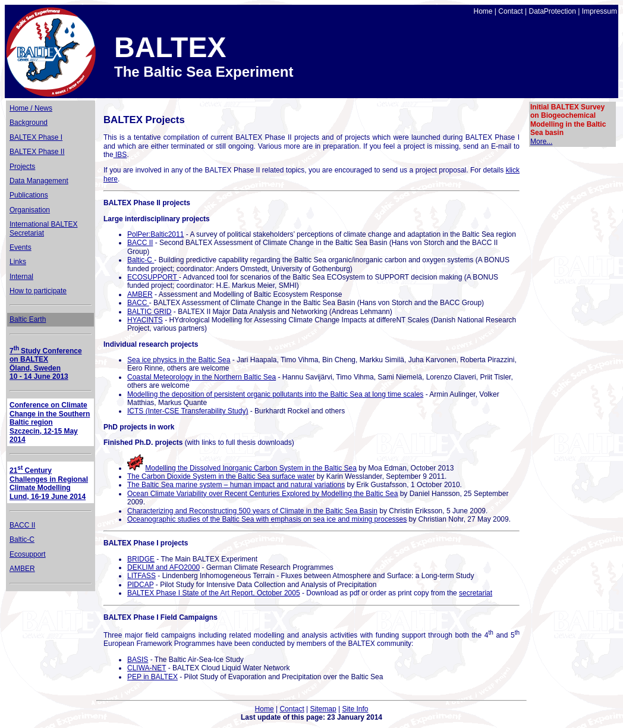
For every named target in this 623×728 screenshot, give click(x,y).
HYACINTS (145, 320)
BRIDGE (141, 559)
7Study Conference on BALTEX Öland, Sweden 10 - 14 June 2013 (46, 364)
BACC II (22, 525)
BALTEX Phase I (36, 137)
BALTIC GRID (149, 311)
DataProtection (551, 11)
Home (483, 11)
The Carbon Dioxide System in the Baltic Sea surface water (220, 476)
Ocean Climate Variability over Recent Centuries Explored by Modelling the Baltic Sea (262, 493)
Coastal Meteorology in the (201, 377)
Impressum (599, 11)
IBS (120, 154)
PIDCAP (140, 584)
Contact (510, 11)
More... (541, 141)
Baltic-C (22, 539)
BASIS (137, 659)
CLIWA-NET (146, 668)
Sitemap (323, 709)
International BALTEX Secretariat (44, 228)
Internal (21, 276)
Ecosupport (28, 554)
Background (29, 122)
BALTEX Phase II (37, 152)
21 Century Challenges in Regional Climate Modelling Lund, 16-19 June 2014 (49, 483)
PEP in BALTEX (152, 677)
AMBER (22, 568)
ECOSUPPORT (153, 277)
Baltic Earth (28, 319)
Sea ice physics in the (178, 360)
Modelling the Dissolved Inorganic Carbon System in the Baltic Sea (251, 468)
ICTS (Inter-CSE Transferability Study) (187, 411)
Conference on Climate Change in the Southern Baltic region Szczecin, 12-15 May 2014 (50, 422)
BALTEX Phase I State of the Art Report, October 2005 (213, 593)
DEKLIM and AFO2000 (163, 567)
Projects (22, 166)
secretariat (475, 593)
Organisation (30, 210)
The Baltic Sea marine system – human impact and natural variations (236, 485)
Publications (29, 195)
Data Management (39, 181)
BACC (138, 303)
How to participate (38, 291)
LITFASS (141, 576)
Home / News (31, 108)
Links (18, 262)
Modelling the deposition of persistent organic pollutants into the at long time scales (275, 394)
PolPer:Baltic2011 (155, 234)
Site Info (355, 709)
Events (21, 247)
